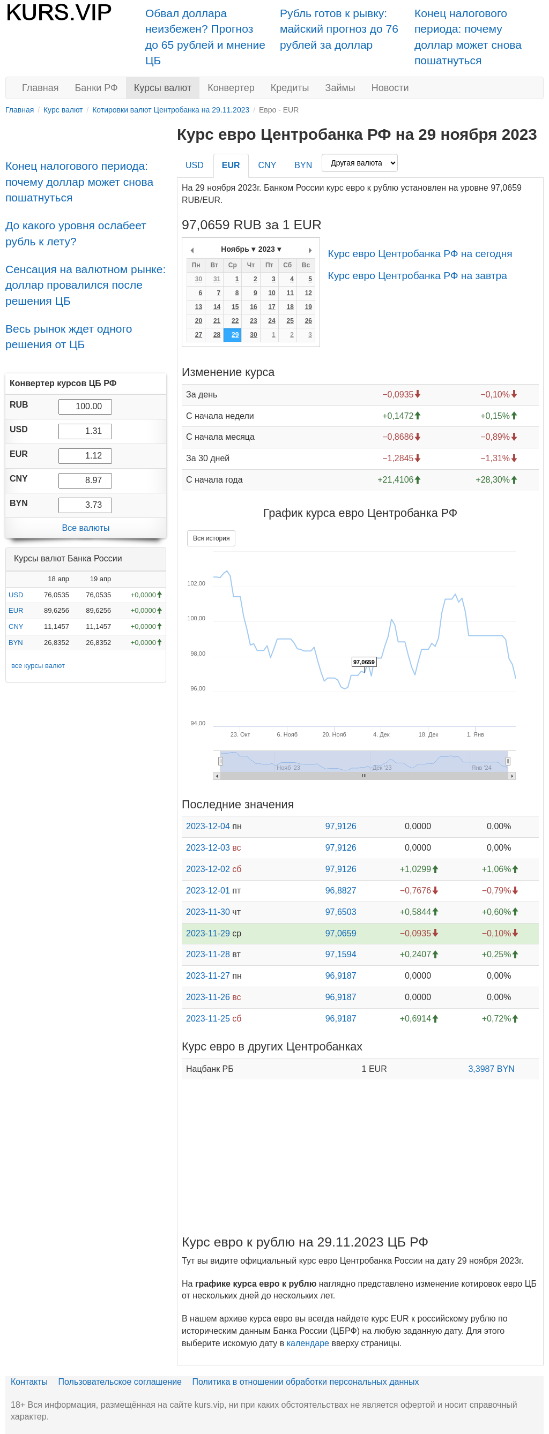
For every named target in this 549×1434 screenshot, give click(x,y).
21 (216, 321)
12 (308, 293)
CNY (16, 626)
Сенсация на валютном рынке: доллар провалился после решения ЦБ (85, 285)
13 (198, 307)
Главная (40, 87)
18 (289, 307)
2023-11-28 (208, 954)
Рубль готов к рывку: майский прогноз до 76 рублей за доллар (339, 29)
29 (235, 335)
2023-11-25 (208, 1018)
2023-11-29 (208, 933)
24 (271, 321)
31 (216, 279)
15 (235, 307)
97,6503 (341, 912)
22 (235, 321)
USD (16, 595)
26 (308, 321)
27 (198, 335)
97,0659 (341, 933)
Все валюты (85, 527)
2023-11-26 (208, 997)
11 (289, 293)
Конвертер (231, 87)
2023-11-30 (208, 912)
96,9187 (341, 975)
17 (271, 307)
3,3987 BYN (491, 1068)
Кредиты (290, 87)
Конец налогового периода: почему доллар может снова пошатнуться (79, 182)
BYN (16, 643)
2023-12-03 (208, 847)
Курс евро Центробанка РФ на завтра (417, 275)
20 (198, 321)
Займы (340, 87)
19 (308, 307)
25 (289, 321)
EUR (16, 610)
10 (271, 293)
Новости (390, 87)
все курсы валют (38, 666)
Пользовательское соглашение (120, 1381)
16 (253, 307)
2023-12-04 (208, 826)
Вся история (211, 538)
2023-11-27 (208, 975)
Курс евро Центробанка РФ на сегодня (420, 253)
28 (216, 335)
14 (216, 307)
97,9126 (341, 826)
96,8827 (341, 890)
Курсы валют (162, 87)
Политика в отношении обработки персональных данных (305, 1381)
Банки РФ (96, 87)
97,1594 (341, 954)
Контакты (29, 1381)
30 (198, 279)
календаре (308, 1343)
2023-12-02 (208, 869)
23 (253, 321)
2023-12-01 (208, 890)
